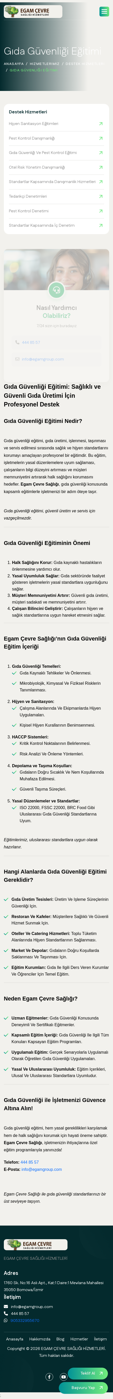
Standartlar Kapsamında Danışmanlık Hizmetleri (52, 183)
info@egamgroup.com (41, 1169)
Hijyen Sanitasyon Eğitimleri (33, 124)
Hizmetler (79, 1339)
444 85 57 (29, 1162)
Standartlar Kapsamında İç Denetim (42, 226)
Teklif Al (88, 1373)
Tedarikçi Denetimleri (28, 197)
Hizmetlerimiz (45, 65)
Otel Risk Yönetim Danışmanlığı (37, 168)
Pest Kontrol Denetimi (29, 212)
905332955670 (24, 1321)
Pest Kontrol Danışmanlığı (32, 139)
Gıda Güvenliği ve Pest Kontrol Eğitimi (43, 153)
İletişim (100, 1339)
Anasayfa (14, 65)
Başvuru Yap (83, 1388)
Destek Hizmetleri (85, 65)
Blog (60, 1339)
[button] (104, 11)
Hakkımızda (39, 1339)
